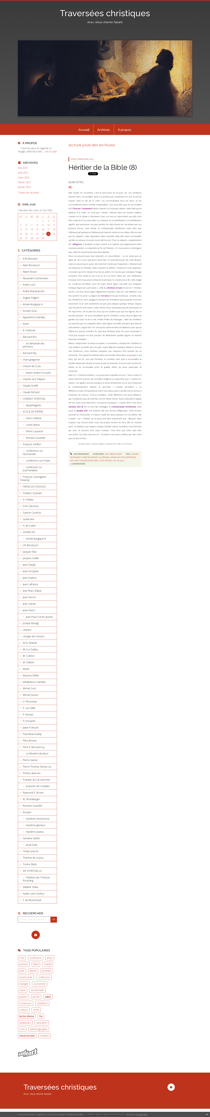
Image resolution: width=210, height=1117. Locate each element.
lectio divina (26, 1016)
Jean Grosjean (30, 571)
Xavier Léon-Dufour (34, 893)
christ (36, 1009)
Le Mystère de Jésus (37, 753)
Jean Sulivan (29, 603)
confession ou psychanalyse (32, 468)
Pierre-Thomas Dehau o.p (37, 766)
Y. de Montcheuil (32, 900)
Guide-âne (28, 519)
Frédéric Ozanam (32, 493)
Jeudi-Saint (31, 845)
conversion (25, 1003)
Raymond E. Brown (33, 792)
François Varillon (32, 444)
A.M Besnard (30, 258)
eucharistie (39, 983)
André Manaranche (33, 291)
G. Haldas (28, 499)
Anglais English (31, 297)
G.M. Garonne (30, 506)
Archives (103, 130)
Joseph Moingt (31, 623)
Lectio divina (33, 424)
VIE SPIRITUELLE (32, 871)
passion (23, 964)
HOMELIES (29, 532)
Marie (26, 669)
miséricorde (25, 977)
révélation (42, 1003)
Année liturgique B (36, 538)
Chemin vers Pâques (34, 379)
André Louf (29, 284)
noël (21, 957)
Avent (26, 323)
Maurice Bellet (31, 675)
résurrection (27, 1035)
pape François (31, 727)
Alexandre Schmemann (35, 278)
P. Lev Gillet (29, 708)
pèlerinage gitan (38, 1029)
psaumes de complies (38, 786)
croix (22, 1029)
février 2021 (24, 182)
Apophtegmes (33, 405)
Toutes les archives (28, 192)
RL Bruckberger (31, 799)
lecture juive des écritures (84, 460)
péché (36, 996)
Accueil (83, 130)
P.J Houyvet (29, 721)
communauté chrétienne (123, 457)
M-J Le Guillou (30, 649)
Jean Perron (29, 597)
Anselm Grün (30, 311)
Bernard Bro (30, 337)
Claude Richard (31, 392)
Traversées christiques (105, 13)
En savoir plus (141, 1114)
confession (44, 977)
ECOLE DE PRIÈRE (33, 411)
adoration (41, 1022)
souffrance (35, 957)
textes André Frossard (38, 372)
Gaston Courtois (32, 512)
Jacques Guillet (31, 558)
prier (21, 970)
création (44, 1035)
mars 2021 (24, 177)
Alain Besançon (31, 265)
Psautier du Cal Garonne (36, 779)
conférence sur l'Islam (38, 460)
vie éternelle (37, 990)
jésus (50, 957)
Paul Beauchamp (32, 734)
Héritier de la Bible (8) (102, 167)
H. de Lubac (29, 525)
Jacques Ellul (29, 551)
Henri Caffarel (33, 418)
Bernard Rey (30, 353)
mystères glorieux (35, 825)
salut (48, 996)
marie (22, 990)
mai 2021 (23, 168)
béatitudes (25, 1022)
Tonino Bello (30, 864)
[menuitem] (84, 129)
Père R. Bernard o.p (34, 747)
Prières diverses (31, 773)
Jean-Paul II (29, 610)
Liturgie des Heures (33, 636)
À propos (124, 130)
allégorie (104, 457)
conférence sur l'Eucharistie (33, 452)
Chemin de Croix (32, 366)
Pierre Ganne (30, 760)
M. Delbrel (28, 662)
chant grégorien (31, 359)
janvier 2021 (24, 187)
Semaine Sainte (31, 838)
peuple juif (110, 460)
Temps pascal (30, 851)
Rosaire (27, 812)
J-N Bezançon (30, 545)
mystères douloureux (37, 818)
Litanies (27, 629)
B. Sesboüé (29, 330)
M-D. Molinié (30, 643)
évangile (23, 983)
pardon (23, 996)
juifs (101, 460)
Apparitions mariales (34, 317)
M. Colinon (29, 656)
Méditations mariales (34, 682)
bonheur (46, 970)
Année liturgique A (33, 304)
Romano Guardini (35, 438)
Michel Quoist (30, 695)
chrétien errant (90, 457)
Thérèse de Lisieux (33, 857)
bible (35, 964)
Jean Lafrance (30, 584)
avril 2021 (23, 172)
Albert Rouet (30, 271)
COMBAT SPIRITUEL (34, 398)
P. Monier (28, 714)
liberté (33, 970)
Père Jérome (30, 740)
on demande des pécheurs (34, 345)
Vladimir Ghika (30, 887)
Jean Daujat (29, 564)
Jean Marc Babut (32, 590)
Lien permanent (79, 454)
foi (40, 1016)
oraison (23, 1009)
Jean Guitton (29, 577)
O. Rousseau (30, 701)
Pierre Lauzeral (34, 431)
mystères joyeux (35, 831)
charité (47, 964)
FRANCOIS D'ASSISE (34, 486)
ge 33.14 (120, 460)
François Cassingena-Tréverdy (33, 478)
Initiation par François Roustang (36, 879)
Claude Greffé (30, 385)
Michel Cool (29, 688)
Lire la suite (50, 151)
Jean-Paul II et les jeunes (39, 617)
